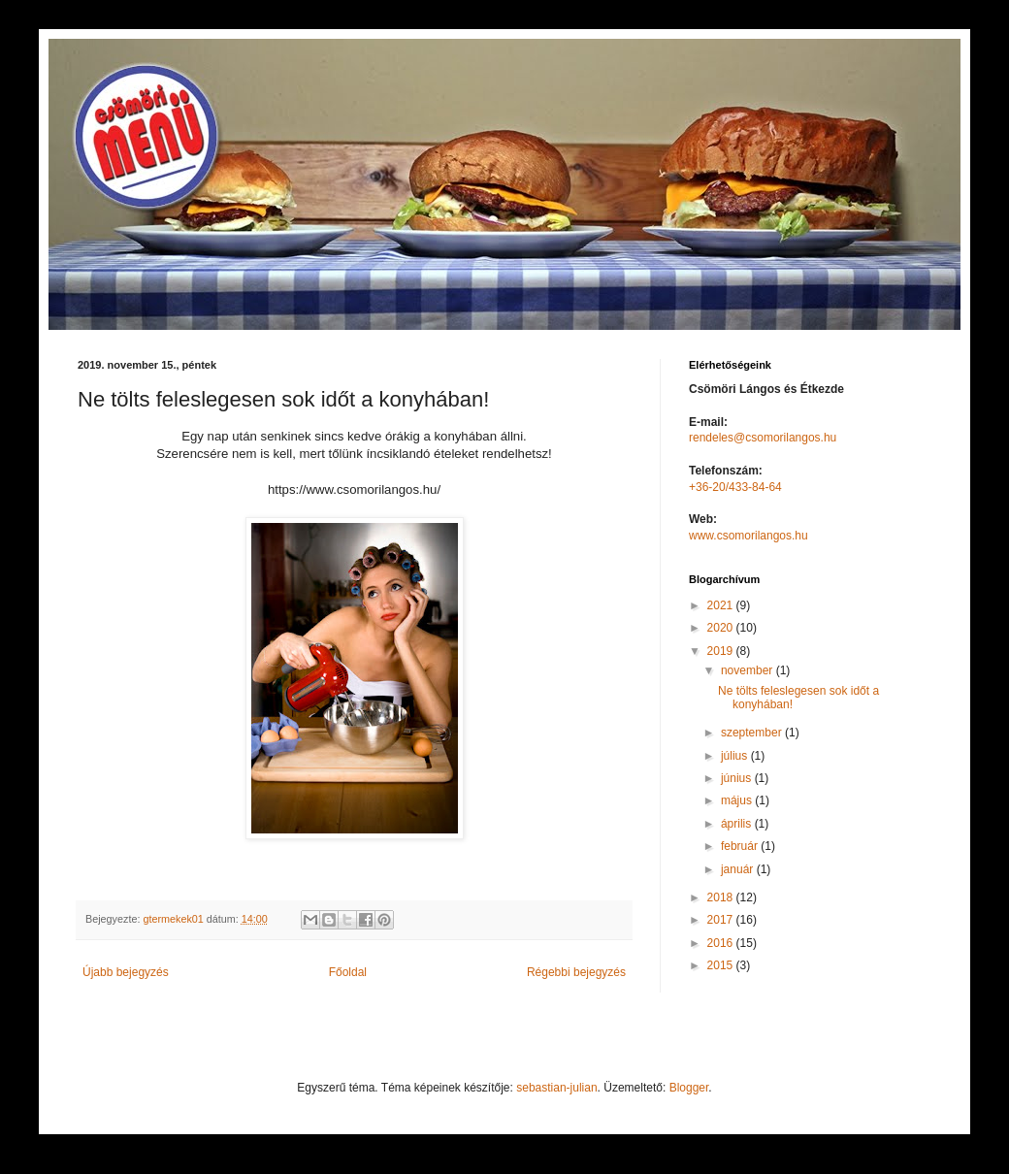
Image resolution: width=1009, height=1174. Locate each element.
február (741, 846)
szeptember (753, 732)
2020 (721, 628)
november (748, 670)
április (738, 824)
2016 (721, 943)
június (738, 778)
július (736, 756)
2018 (721, 897)
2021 (721, 605)
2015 (721, 965)
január (739, 869)
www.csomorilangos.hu (748, 535)
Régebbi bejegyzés (576, 972)
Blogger (689, 1087)
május (738, 800)
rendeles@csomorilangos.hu (762, 437)
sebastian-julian (556, 1087)
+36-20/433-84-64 (735, 487)
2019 (721, 651)
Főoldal (348, 972)
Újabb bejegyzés (125, 972)
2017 (721, 920)
